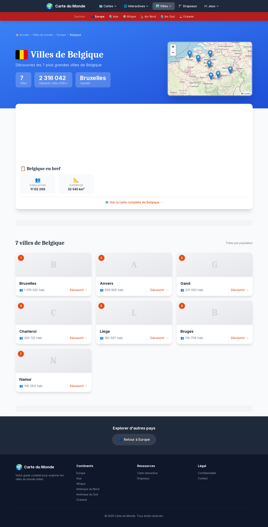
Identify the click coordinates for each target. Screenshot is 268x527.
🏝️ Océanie (186, 16)
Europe (61, 34)
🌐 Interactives (136, 6)
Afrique (80, 483)
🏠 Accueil (22, 34)
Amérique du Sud (87, 494)
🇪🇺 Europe (97, 16)
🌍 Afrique (129, 16)
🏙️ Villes (164, 6)
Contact (203, 478)
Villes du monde (43, 34)
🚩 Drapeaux (188, 6)
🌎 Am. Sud (167, 16)
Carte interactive (147, 473)
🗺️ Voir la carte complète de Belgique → (134, 202)
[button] (209, 64)
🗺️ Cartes (108, 6)
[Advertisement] (134, 137)
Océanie (81, 499)
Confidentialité (207, 473)
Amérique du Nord (87, 489)
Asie (79, 478)
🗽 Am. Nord (148, 16)
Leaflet (246, 93)
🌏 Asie (113, 16)
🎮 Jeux (211, 6)
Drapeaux (143, 478)
